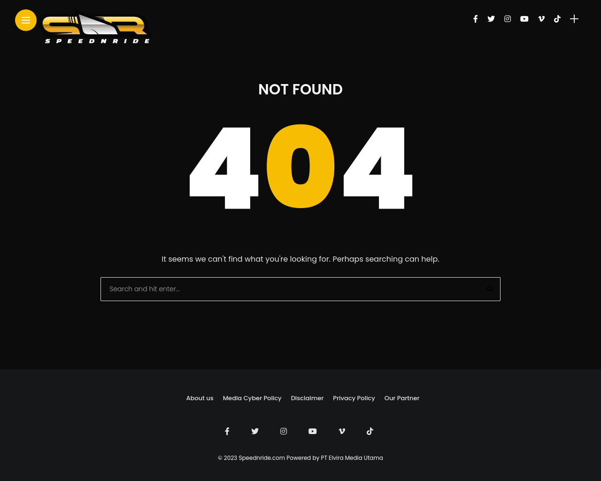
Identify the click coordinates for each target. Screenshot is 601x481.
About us (199, 398)
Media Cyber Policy (252, 398)
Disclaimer (307, 398)
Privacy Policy (354, 398)
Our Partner (402, 398)
